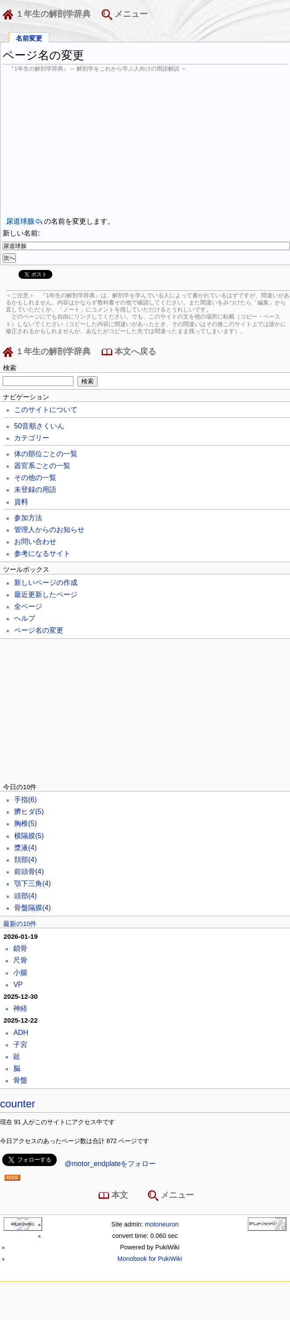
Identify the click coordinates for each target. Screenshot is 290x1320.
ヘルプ (24, 618)
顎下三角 (32, 883)
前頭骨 (29, 871)
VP (17, 984)
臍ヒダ (29, 811)
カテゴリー (31, 438)
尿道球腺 (20, 221)
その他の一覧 (35, 477)
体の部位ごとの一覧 (45, 454)
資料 (21, 502)
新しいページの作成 (45, 582)
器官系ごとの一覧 (42, 465)
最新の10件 (20, 923)
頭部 (25, 896)
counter (17, 1104)
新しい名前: (21, 233)
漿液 (25, 847)
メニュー (125, 14)
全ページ (28, 606)
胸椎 (25, 823)
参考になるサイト (42, 553)
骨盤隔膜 (32, 907)
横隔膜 (29, 836)
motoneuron (162, 1224)
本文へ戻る (129, 352)
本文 (115, 1195)
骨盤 (20, 1080)
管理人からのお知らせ (49, 529)
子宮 (20, 1044)
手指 (25, 799)
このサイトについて (45, 409)
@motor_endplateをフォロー (110, 1163)
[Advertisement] (145, 144)
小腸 (20, 972)
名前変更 (29, 37)
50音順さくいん (39, 426)
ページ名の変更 (38, 630)
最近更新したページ (45, 594)
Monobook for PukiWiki (149, 1258)
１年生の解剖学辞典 (48, 14)
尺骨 (20, 960)
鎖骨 (20, 948)
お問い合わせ (35, 541)
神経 (20, 1008)
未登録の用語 (35, 489)
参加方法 (28, 517)
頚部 (25, 859)
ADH (20, 1032)
